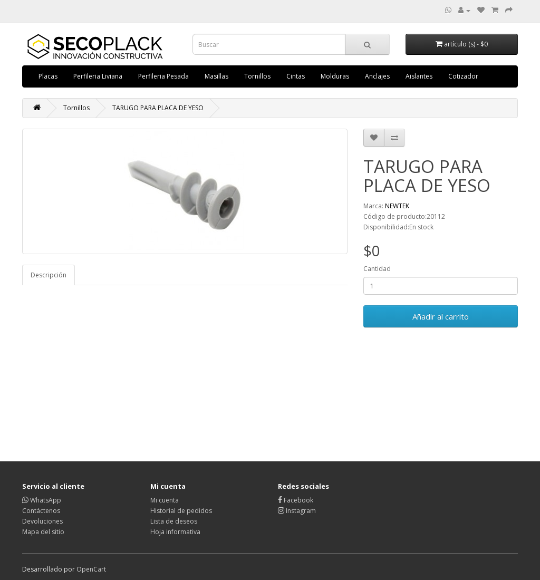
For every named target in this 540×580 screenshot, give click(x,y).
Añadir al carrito (440, 316)
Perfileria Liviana (97, 76)
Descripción (48, 274)
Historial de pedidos (181, 510)
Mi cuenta (164, 500)
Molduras (335, 76)
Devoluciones (42, 521)
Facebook (295, 500)
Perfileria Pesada (163, 76)
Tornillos (257, 76)
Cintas (295, 76)
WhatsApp (41, 500)
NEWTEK (397, 205)
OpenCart (91, 569)
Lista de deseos (173, 521)
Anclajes (377, 76)
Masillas (216, 76)
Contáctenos (41, 510)
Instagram (297, 510)
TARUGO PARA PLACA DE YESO (158, 107)
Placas (47, 76)
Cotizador (463, 76)
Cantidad (377, 268)
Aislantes (419, 76)
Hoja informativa (175, 531)
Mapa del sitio (43, 531)
